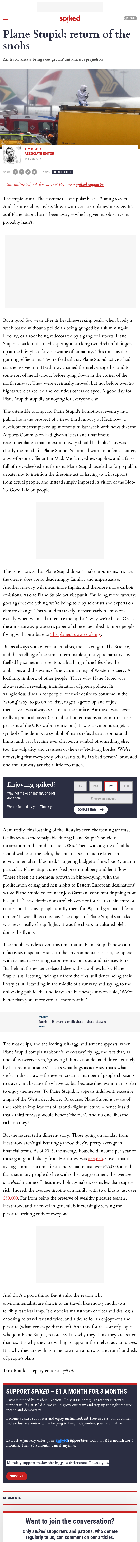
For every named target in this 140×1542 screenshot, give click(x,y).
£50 (126, 786)
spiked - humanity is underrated (70, 19)
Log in (129, 18)
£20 (111, 786)
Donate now (87, 810)
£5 (80, 786)
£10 (95, 786)
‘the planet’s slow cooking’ (75, 634)
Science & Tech (62, 172)
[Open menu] (5, 18)
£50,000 (10, 1198)
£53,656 (95, 1159)
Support (16, 1476)
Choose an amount (103, 798)
